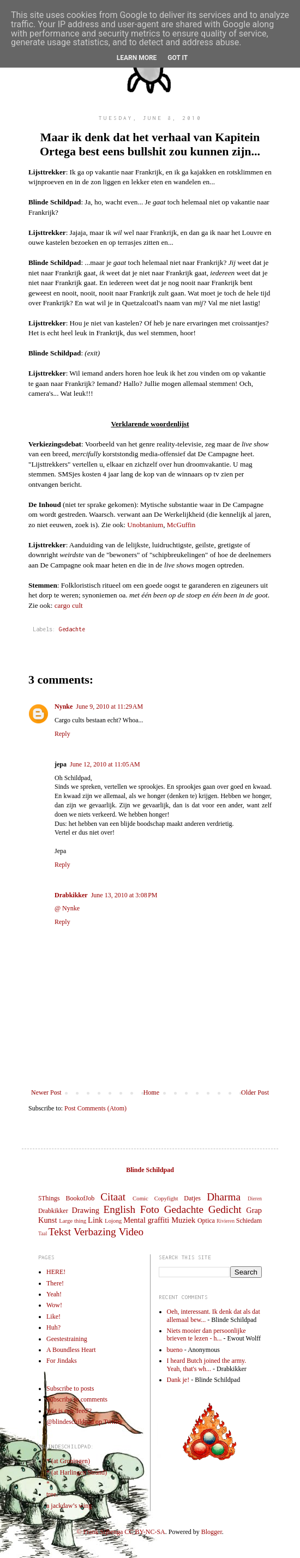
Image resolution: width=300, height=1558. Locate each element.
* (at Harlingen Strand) (76, 1472)
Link (95, 1220)
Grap (254, 1210)
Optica (206, 1220)
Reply (62, 734)
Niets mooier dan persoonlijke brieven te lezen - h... (206, 1334)
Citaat (112, 1197)
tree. (52, 1494)
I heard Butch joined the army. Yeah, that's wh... (207, 1364)
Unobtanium (145, 525)
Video (130, 1231)
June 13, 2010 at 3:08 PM (124, 895)
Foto (149, 1209)
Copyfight (166, 1198)
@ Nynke (67, 908)
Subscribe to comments (76, 1399)
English (119, 1209)
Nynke (64, 706)
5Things (48, 1198)
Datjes (192, 1198)
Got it (177, 58)
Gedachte (72, 629)
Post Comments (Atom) (95, 1108)
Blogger (211, 1532)
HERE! (55, 1272)
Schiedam (249, 1220)
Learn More (137, 58)
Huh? (53, 1327)
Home (151, 1092)
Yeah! (54, 1294)
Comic (140, 1198)
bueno (175, 1350)
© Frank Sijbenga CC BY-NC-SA (120, 1532)
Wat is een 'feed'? (69, 1411)
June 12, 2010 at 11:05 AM (105, 764)
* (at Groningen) (68, 1461)
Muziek (183, 1220)
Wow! (54, 1305)
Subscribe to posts (70, 1388)
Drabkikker (71, 895)
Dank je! (178, 1380)
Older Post (255, 1092)
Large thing (72, 1220)
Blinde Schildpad (150, 1170)
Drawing (85, 1210)
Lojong (113, 1220)
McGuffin (181, 525)
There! (55, 1283)
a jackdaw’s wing (69, 1505)
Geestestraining (66, 1339)
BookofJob (79, 1198)
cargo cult (69, 605)
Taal (42, 1233)
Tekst (60, 1231)
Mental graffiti (146, 1220)
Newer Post (46, 1092)
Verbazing (95, 1231)
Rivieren (226, 1221)
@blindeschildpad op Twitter (84, 1422)
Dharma (224, 1197)
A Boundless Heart (71, 1350)
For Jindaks (61, 1360)
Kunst (47, 1220)
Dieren (255, 1198)
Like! (53, 1316)
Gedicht (225, 1209)
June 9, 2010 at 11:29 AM (109, 706)
